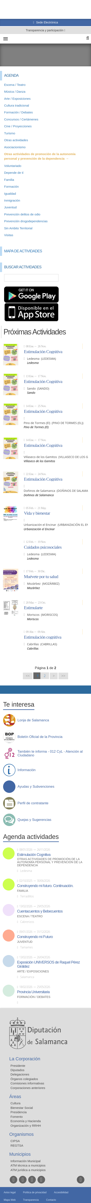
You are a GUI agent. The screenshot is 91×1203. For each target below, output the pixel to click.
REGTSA (16, 1145)
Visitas (8, 235)
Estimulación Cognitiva (43, 351)
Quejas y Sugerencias (34, 820)
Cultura (15, 1103)
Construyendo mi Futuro (35, 937)
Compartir (5, 689)
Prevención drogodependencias (26, 221)
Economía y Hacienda (25, 1121)
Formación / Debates (18, 112)
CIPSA (15, 1141)
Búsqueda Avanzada (82, 278)
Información (27, 770)
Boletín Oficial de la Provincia (40, 737)
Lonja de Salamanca (33, 720)
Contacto (51, 1199)
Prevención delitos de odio (22, 214)
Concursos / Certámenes (21, 119)
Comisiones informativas (27, 1083)
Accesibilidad (61, 1192)
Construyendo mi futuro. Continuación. (45, 886)
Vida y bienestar (37, 513)
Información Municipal (25, 1161)
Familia (9, 179)
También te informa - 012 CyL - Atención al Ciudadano (50, 753)
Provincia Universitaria (33, 992)
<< (28, 676)
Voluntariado (12, 166)
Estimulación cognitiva (42, 637)
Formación (11, 186)
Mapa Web (10, 1199)
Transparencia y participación (45, 30)
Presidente (17, 1065)
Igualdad (10, 193)
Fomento (16, 1116)
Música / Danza (14, 91)
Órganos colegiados (24, 1079)
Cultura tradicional (16, 105)
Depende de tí (13, 172)
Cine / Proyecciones (18, 126)
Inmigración (12, 200)
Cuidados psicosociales (43, 547)
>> (63, 676)
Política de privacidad (35, 1192)
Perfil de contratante (33, 803)
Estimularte (33, 607)
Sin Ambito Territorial (18, 228)
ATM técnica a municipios (28, 1165)
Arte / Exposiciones (17, 98)
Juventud (10, 207)
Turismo (9, 133)
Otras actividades (16, 140)
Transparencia (31, 1199)
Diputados (17, 1070)
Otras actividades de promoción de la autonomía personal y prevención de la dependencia (49, 862)
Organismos (21, 1134)
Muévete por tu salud (41, 576)
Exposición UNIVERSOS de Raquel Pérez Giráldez (48, 964)
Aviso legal (10, 1192)
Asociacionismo (15, 147)
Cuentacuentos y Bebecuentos (40, 911)
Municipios (20, 1154)
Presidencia (18, 1112)
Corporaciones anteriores (27, 1088)
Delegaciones (19, 1074)
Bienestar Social (21, 1107)
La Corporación (24, 1058)
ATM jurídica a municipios (28, 1170)
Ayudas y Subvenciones (36, 787)
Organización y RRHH (25, 1125)
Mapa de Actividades (23, 251)
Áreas (15, 1096)
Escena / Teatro (15, 84)
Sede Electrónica (46, 22)
